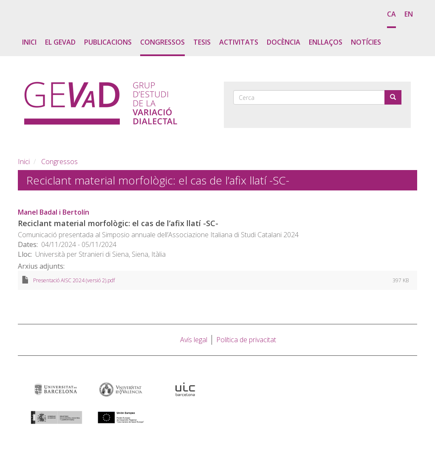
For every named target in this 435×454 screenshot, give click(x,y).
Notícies (366, 42)
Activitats (238, 42)
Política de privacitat (246, 339)
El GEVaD (60, 42)
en (408, 14)
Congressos (162, 42)
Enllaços (325, 42)
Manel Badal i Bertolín (53, 212)
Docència (283, 42)
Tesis (202, 42)
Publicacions (108, 42)
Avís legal (193, 339)
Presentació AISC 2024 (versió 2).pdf (74, 280)
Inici (29, 42)
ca (391, 14)
